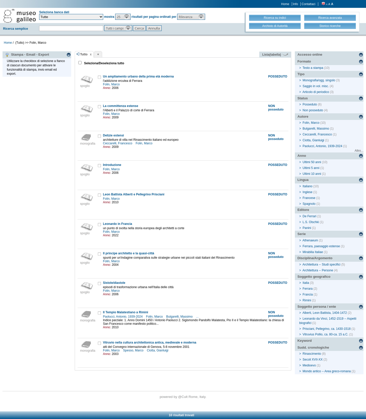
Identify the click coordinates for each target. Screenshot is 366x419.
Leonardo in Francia (117, 224)
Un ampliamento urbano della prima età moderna (138, 76)
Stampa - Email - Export (27, 55)
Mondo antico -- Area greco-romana (327, 371)
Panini (307, 228)
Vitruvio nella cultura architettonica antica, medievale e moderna (149, 342)
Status (302, 98)
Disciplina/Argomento (314, 258)
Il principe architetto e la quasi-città (128, 253)
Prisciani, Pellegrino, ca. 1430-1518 (327, 329)
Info (295, 4)
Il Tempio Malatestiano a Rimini (125, 312)
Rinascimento (312, 353)
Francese (309, 198)
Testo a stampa (312, 68)
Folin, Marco (111, 84)
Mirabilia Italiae (313, 252)
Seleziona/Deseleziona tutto (103, 63)
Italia (306, 283)
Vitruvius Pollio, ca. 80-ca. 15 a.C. (325, 334)
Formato (304, 61)
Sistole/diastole (114, 283)
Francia (308, 294)
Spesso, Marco (133, 350)
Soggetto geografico (313, 276)
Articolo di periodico (315, 92)
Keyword (304, 341)
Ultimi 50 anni (312, 162)
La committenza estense (120, 106)
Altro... (359, 150)
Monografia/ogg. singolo (319, 80)
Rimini (307, 300)
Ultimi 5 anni (311, 168)
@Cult (183, 397)
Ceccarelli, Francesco (118, 143)
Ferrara (308, 288)
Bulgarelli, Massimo (179, 316)
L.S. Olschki (311, 222)
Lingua (303, 180)
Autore (302, 116)
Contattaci (308, 4)
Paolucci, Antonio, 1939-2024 (123, 316)
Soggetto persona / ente (316, 306)
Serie (301, 234)
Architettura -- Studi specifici (321, 264)
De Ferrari (309, 216)
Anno (301, 156)
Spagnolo (309, 204)
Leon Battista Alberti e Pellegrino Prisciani (133, 194)
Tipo (300, 74)
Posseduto (310, 104)
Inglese (308, 192)
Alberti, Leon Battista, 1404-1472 (324, 313)
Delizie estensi (113, 135)
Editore (303, 210)
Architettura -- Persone (317, 270)
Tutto (83, 54)
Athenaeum (310, 240)
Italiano (308, 186)
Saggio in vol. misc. (316, 86)
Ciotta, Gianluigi (158, 350)
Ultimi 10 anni (312, 174)
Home (285, 4)
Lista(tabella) (275, 54)
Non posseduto (313, 110)
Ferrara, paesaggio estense (321, 246)
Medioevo (309, 365)
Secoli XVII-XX (313, 359)
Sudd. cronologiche (313, 347)
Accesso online (309, 54)
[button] (123, 17)
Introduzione (112, 165)
